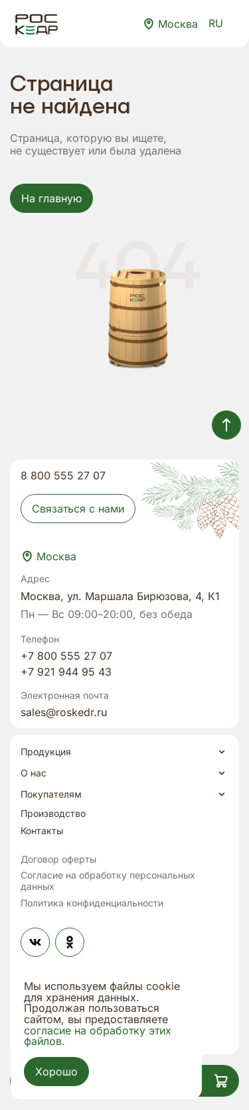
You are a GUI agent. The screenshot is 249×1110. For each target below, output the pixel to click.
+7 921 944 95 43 (66, 671)
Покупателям (51, 794)
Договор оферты (58, 859)
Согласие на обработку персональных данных (108, 881)
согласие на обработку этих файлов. (97, 1035)
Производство (53, 813)
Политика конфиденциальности (92, 903)
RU (223, 23)
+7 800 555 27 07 (66, 655)
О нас (33, 773)
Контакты (42, 830)
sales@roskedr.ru (64, 712)
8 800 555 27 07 (63, 475)
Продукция (46, 752)
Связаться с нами (78, 508)
